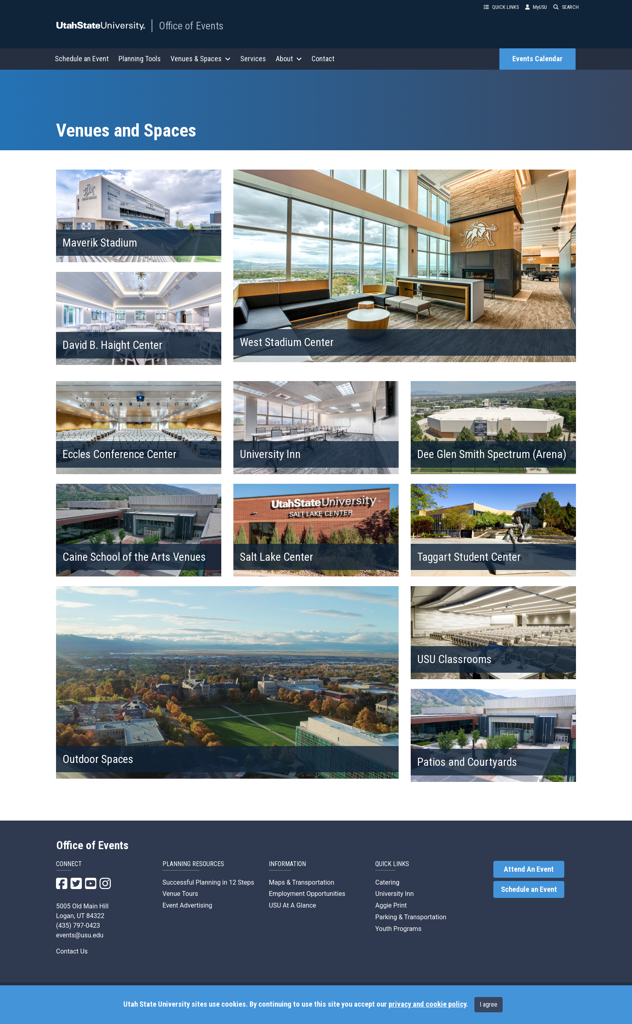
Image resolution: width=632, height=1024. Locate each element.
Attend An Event (529, 869)
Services (253, 58)
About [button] (289, 58)
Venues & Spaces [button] (200, 58)
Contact (323, 58)
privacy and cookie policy (427, 1004)
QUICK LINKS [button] (501, 7)
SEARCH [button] (566, 7)
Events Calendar (537, 58)
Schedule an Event (82, 58)
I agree (488, 1004)
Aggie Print (391, 905)
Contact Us (72, 951)
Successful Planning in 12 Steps (208, 882)
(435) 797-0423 (78, 925)
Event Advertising (187, 905)
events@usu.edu (80, 935)
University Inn (394, 894)
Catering (387, 882)
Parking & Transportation (410, 917)
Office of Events (191, 26)
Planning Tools (139, 58)
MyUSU (536, 7)
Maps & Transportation (301, 882)
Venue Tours (180, 894)
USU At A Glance (292, 905)
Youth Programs (398, 929)
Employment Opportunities (307, 894)
